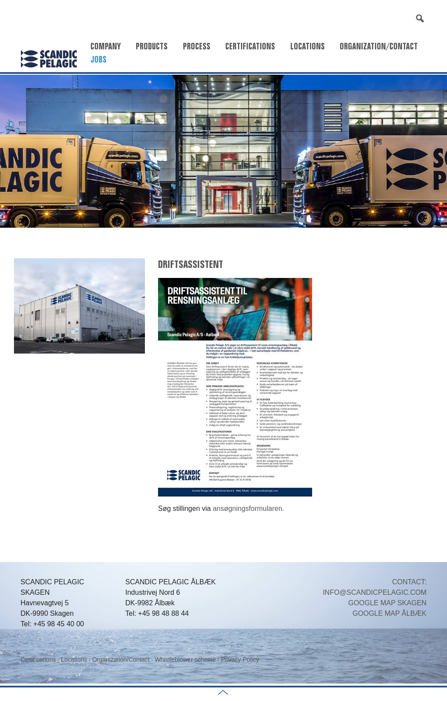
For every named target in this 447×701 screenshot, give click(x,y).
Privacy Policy (240, 659)
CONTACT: (409, 582)
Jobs (98, 59)
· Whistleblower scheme (184, 659)
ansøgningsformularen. (248, 508)
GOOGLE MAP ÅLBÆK (389, 613)
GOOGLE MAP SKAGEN (387, 603)
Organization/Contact (379, 46)
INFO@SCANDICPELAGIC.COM (374, 592)
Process (196, 46)
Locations (307, 46)
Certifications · (41, 659)
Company (105, 46)
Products (152, 46)
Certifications (250, 46)
